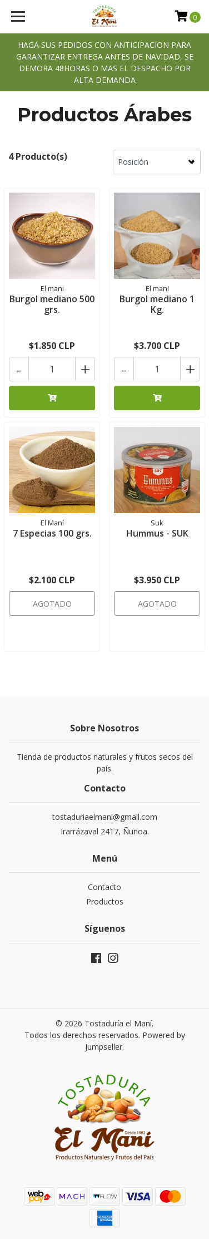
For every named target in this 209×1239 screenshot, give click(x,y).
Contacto (104, 887)
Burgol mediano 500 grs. (51, 304)
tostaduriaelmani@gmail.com (104, 817)
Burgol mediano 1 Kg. (157, 304)
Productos (104, 901)
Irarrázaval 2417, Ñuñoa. (105, 831)
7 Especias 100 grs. (52, 533)
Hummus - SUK (157, 533)
